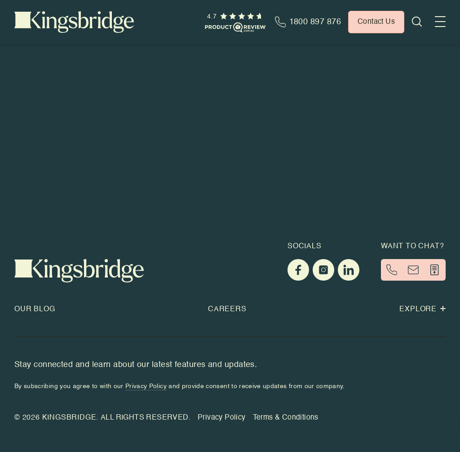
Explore (422, 309)
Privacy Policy (222, 417)
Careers (227, 309)
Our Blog (34, 309)
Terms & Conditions (285, 417)
